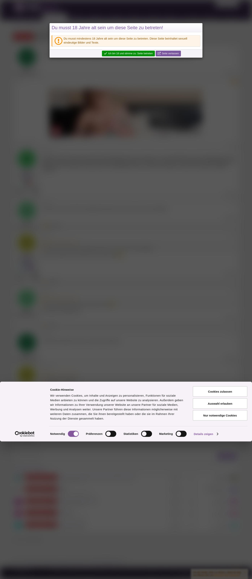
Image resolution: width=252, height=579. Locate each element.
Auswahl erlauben (220, 541)
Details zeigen (203, 571)
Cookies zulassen (220, 529)
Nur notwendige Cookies (220, 553)
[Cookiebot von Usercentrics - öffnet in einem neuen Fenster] (24, 571)
